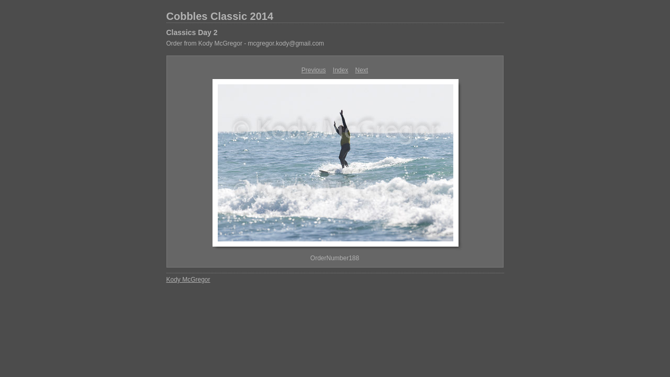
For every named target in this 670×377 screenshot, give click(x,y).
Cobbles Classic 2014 (220, 16)
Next (361, 70)
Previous (314, 70)
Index (340, 70)
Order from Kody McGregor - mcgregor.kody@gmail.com (245, 43)
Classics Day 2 (192, 32)
